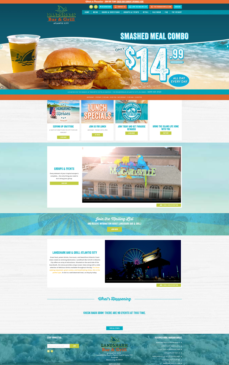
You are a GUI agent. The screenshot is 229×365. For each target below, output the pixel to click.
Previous (2, 46)
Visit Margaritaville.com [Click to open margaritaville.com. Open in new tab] (161, 7)
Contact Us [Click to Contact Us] (120, 7)
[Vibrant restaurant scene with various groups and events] (143, 261)
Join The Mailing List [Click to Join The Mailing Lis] (138, 7)
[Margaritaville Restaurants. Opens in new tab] (166, 342)
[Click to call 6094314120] (154, 92)
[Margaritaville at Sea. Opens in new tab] (166, 360)
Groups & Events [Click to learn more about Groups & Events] (64, 168)
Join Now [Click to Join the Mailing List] (114, 229)
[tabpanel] (114, 46)
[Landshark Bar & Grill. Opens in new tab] (166, 346)
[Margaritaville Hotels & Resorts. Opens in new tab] (166, 356)
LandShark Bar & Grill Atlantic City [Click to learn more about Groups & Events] (75, 252)
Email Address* (51, 342)
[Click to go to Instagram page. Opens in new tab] (96, 7)
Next (226, 46)
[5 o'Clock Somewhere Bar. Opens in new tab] (166, 349)
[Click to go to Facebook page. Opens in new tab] (91, 7)
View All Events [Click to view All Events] (114, 328)
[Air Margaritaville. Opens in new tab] (166, 353)
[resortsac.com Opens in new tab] (177, 12)
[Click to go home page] (61, 14)
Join (74, 346)
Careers (177, 7)
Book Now (64, 183)
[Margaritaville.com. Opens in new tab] (166, 363)
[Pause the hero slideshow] (2, 87)
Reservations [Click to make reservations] (105, 7)
